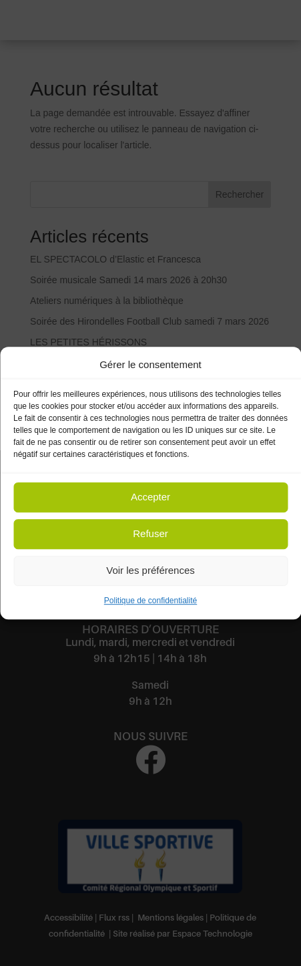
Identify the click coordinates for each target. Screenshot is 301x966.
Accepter (150, 497)
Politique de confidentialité (150, 600)
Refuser (150, 534)
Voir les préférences (150, 571)
